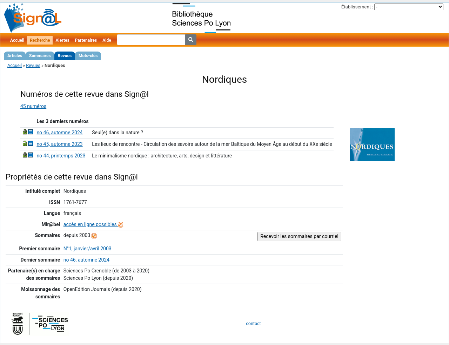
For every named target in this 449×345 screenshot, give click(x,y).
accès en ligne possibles (93, 224)
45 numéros (33, 106)
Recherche (40, 40)
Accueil (17, 40)
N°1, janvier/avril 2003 (87, 248)
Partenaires (86, 40)
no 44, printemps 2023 (60, 155)
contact (253, 323)
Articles (14, 55)
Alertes (62, 40)
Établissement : (357, 6)
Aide (106, 40)
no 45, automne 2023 (59, 144)
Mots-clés (88, 55)
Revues (65, 55)
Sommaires (40, 55)
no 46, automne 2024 (59, 132)
